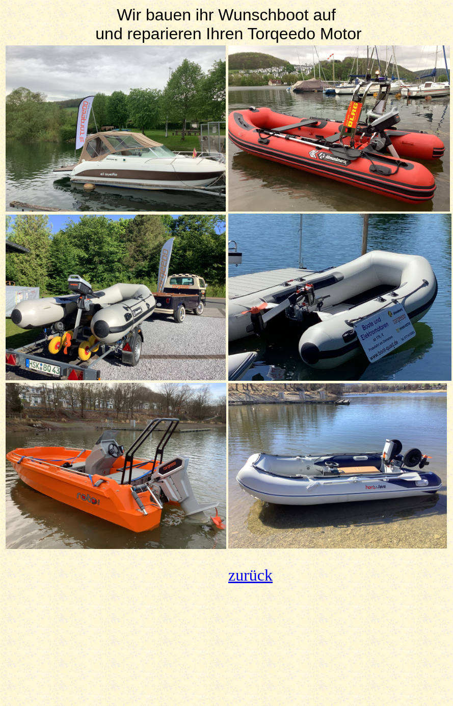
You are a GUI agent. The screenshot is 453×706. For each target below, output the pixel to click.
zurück (250, 575)
